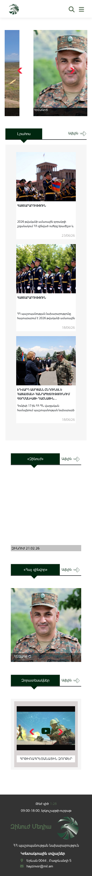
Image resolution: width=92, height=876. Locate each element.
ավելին (77, 133)
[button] (71, 71)
